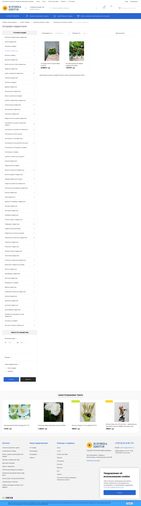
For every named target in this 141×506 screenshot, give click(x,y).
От (5, 342)
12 (34, 46)
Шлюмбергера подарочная (12, 309)
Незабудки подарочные (12, 215)
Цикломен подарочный (11, 305)
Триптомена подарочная (12, 255)
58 (34, 124)
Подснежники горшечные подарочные (16, 237)
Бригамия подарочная (11, 60)
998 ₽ (76, 429)
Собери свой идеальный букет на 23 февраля (12, 486)
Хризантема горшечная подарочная (15, 291)
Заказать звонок (35, 9)
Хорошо (119, 492)
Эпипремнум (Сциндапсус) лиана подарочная (14, 315)
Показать (11, 379)
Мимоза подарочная (11, 192)
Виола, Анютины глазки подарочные (15, 64)
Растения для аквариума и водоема (12, 469)
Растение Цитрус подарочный (13, 251)
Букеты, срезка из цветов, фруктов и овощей (13, 455)
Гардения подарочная (11, 69)
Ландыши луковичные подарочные (15, 183)
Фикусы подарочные (11, 269)
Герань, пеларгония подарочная (14, 73)
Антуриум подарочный (11, 51)
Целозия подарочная (11, 296)
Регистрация (133, 1)
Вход (126, 1)
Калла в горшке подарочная (13, 105)
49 (34, 237)
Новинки (10, 371)
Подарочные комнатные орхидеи (14, 233)
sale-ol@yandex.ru (127, 448)
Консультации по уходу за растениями (13, 478)
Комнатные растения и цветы (11, 447)
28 (34, 73)
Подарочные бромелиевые (13, 228)
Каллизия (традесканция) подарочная (16, 37)
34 (34, 129)
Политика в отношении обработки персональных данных (66, 478)
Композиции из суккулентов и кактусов (16, 143)
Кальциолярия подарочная (12, 109)
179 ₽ (8, 429)
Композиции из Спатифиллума (14, 138)
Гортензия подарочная (11, 78)
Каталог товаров (12, 16)
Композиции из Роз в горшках (13, 134)
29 (34, 170)
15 (34, 105)
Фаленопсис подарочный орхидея (14, 264)
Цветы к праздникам (8, 466)
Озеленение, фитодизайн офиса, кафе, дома (13, 474)
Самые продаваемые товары (70, 395)
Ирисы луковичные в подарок (13, 96)
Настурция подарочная (11, 210)
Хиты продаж (12, 368)
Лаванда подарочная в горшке (13, 179)
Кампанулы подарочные (12, 114)
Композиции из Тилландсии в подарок (16, 147)
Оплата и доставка (19, 1)
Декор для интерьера (8, 463)
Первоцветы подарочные (12, 224)
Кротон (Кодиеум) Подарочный (14, 174)
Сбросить (28, 379)
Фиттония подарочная (11, 278)
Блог (60, 1)
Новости (66, 1)
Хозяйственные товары (9, 451)
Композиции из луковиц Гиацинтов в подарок (15, 124)
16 (34, 179)
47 (34, 143)
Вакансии (53, 1)
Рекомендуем (34, 451)
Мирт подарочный (10, 197)
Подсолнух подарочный (11, 242)
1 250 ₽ (42, 429)
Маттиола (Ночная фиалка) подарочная (16, 188)
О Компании (37, 1)
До (18, 342)
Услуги (10, 1)
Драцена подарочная (11, 87)
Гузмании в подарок (10, 82)
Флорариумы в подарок (12, 282)
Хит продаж (33, 447)
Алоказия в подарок (10, 46)
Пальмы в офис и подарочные (13, 219)
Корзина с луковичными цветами (14, 156)
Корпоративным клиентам (10, 481)
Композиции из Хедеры (12, 152)
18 (34, 114)
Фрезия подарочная (10, 287)
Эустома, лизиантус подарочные (14, 325)
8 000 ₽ (52, 69)
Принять (129, 503)
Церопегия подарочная (11, 300)
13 (34, 260)
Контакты (46, 1)
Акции (4, 1)
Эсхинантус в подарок (11, 321)
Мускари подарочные (11, 206)
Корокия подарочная (11, 161)
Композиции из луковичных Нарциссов (16, 129)
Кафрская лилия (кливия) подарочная (16, 118)
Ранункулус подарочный (12, 246)
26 (34, 224)
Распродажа (33, 454)
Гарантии (29, 1)
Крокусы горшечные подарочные (14, 170)
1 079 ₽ (77, 69)
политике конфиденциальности (114, 487)
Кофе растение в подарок (12, 165)
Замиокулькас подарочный (13, 91)
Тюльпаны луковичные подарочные (15, 260)
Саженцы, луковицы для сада (10, 459)
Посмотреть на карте (93, 460)
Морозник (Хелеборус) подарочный (15, 201)
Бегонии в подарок (10, 55)
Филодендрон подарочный (12, 273)
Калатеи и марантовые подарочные (15, 100)
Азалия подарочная (10, 42)
